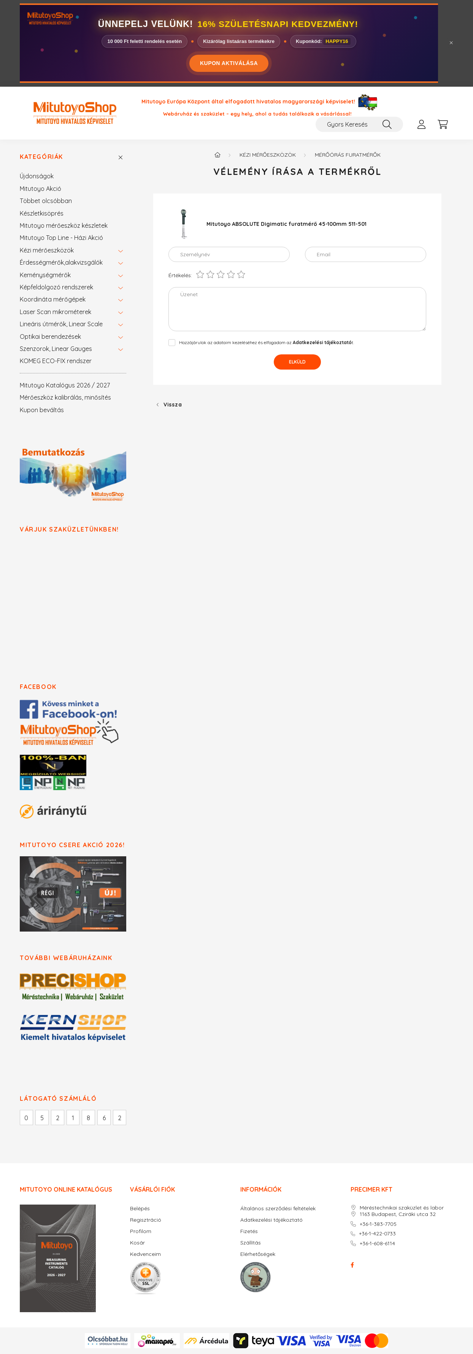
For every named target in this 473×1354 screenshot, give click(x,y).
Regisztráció (145, 1220)
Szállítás (250, 1243)
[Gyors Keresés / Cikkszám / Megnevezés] (359, 124)
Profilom (140, 1231)
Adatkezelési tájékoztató (271, 1220)
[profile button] (421, 124)
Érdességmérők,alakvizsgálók (61, 262)
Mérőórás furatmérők (348, 154)
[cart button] (442, 124)
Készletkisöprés (41, 213)
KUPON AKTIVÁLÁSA (229, 63)
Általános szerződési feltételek (278, 1208)
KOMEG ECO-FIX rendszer (56, 361)
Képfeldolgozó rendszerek (56, 287)
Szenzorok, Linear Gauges (56, 348)
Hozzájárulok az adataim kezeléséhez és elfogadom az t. (266, 342)
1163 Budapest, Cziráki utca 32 (398, 1214)
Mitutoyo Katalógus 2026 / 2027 (65, 385)
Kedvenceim (145, 1254)
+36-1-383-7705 (378, 1224)
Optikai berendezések (50, 336)
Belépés (140, 1208)
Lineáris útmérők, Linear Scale (61, 324)
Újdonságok (37, 176)
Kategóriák (41, 156)
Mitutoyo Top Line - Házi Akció (61, 237)
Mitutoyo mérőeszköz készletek (64, 225)
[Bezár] (451, 43)
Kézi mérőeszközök (47, 250)
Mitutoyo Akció (40, 188)
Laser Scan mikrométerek (55, 312)
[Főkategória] (217, 154)
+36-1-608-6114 (377, 1243)
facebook (352, 1265)
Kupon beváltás (42, 410)
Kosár (137, 1243)
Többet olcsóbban (46, 201)
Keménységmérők (45, 275)
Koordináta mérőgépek (53, 299)
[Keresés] (387, 124)
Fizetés (249, 1231)
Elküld (297, 362)
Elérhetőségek (257, 1254)
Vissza (172, 404)
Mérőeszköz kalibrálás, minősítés (65, 397)
